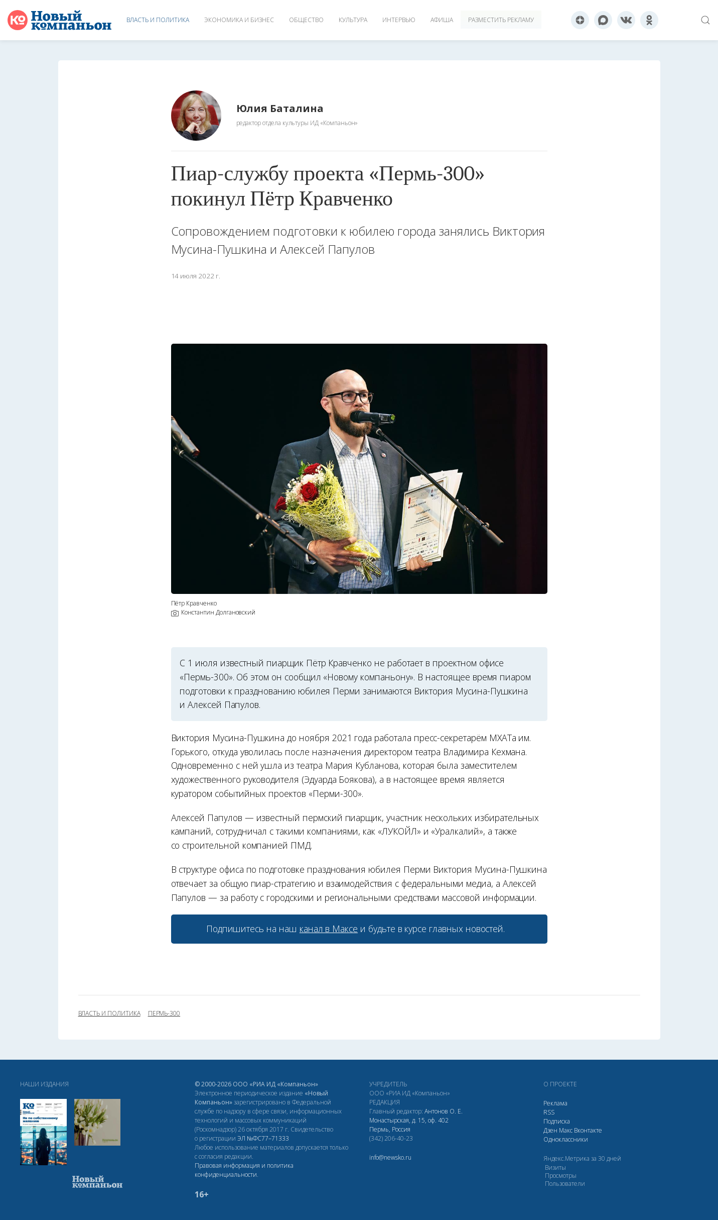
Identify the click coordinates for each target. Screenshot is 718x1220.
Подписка (556, 1121)
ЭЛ (263, 1138)
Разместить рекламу (501, 20)
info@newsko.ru (390, 1157)
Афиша (441, 20)
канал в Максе (329, 929)
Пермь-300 (164, 1013)
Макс (565, 1130)
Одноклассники (565, 1139)
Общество (306, 20)
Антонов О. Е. (443, 1111)
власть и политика (109, 1013)
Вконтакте (588, 1130)
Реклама (555, 1103)
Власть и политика (157, 20)
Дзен (550, 1130)
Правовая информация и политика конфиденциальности (244, 1170)
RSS (548, 1112)
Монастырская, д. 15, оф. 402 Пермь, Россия (409, 1125)
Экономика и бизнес (239, 20)
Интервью (398, 20)
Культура (353, 20)
